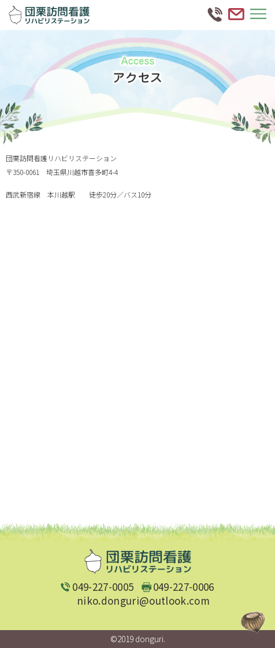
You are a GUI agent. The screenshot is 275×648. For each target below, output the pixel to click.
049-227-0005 (102, 587)
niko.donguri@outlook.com (143, 601)
